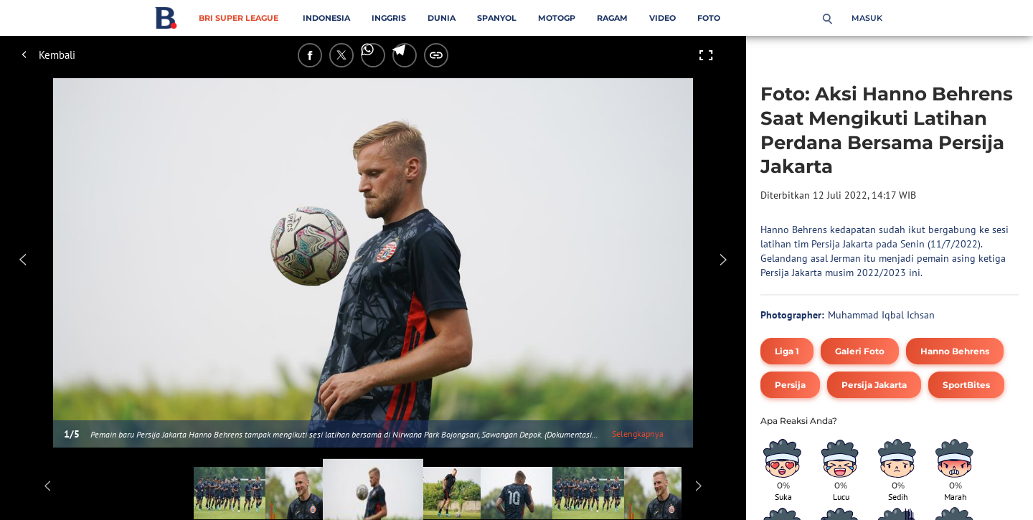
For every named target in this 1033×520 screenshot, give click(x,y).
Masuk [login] (867, 18)
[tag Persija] (790, 385)
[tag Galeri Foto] (860, 351)
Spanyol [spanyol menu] (496, 18)
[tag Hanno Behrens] (955, 351)
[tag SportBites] (966, 385)
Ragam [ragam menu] (612, 18)
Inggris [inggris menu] (389, 18)
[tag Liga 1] (786, 351)
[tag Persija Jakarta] (874, 385)
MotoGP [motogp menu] (556, 18)
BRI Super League (238, 18)
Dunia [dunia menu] (442, 18)
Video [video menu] (662, 18)
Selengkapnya (638, 433)
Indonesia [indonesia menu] (326, 18)
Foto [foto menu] (708, 18)
